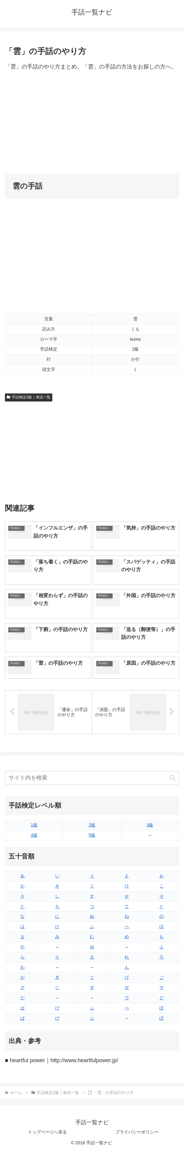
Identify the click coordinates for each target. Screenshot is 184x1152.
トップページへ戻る (47, 1131)
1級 (34, 824)
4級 (34, 835)
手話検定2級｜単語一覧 (28, 397)
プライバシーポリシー (136, 1131)
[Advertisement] (92, 123)
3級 (149, 824)
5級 (92, 835)
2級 (92, 824)
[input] (92, 778)
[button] (172, 777)
